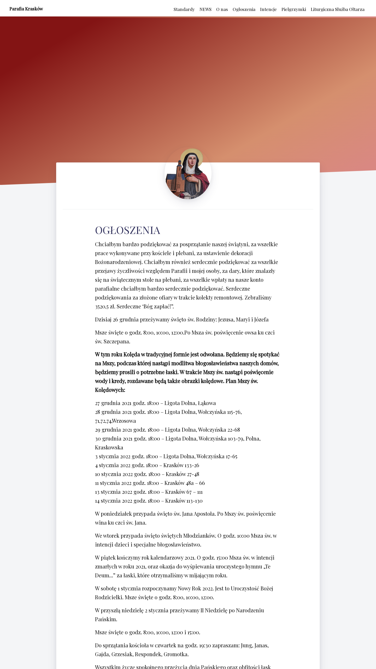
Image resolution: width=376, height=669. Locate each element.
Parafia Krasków (26, 8)
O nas (222, 9)
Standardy (184, 9)
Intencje (268, 9)
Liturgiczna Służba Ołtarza (338, 9)
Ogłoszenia (244, 9)
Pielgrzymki (293, 9)
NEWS (205, 9)
